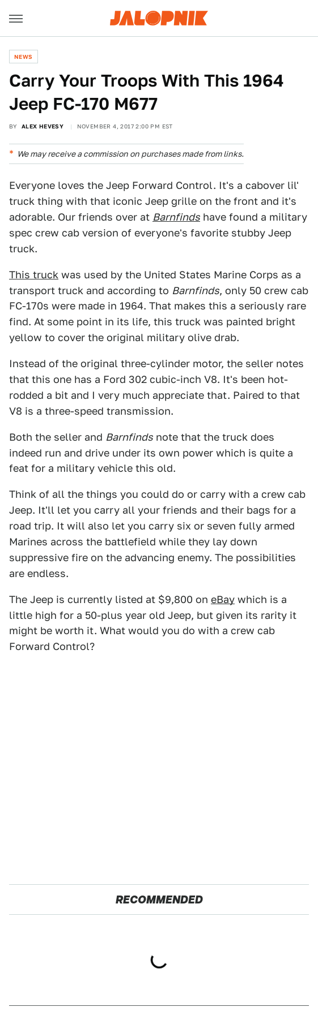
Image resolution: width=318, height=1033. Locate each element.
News (23, 56)
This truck (33, 275)
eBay (223, 599)
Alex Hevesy (42, 126)
